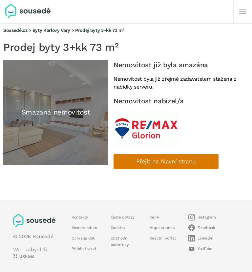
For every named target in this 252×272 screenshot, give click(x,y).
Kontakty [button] (80, 217)
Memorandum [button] (84, 227)
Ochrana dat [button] (83, 238)
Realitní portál (162, 238)
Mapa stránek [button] (162, 227)
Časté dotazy (123, 217)
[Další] (243, 12)
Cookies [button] (118, 227)
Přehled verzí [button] (84, 248)
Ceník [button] (154, 217)
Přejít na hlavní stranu (166, 161)
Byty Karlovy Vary (51, 30)
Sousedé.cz (15, 30)
